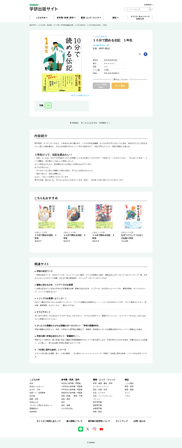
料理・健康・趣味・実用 (102, 383)
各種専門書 (97, 408)
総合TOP (33, 25)
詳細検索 (148, 5)
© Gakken (91, 442)
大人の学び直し (67, 408)
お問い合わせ (139, 421)
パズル (127, 396)
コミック (96, 399)
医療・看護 (129, 390)
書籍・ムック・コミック (104, 380)
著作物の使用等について (99, 421)
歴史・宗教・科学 (100, 390)
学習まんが (34, 402)
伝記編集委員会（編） (101, 45)
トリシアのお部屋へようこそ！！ (52, 298)
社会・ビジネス (99, 393)
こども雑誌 (129, 383)
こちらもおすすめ (90, 123)
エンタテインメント (101, 386)
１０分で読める (100, 36)
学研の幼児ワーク (45, 271)
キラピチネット (44, 312)
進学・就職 (65, 405)
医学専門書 (97, 402)
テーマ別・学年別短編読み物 (63, 25)
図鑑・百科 (34, 399)
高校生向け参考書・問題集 (71, 393)
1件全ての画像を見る (80, 95)
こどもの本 (41, 25)
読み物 (49, 25)
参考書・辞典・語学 (70, 380)
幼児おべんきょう (37, 386)
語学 (63, 402)
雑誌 (127, 380)
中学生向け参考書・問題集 (71, 390)
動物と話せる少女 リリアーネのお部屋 (55, 285)
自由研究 (33, 412)
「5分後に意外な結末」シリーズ (51, 350)
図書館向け (34, 408)
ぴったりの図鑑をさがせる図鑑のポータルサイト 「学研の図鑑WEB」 (68, 326)
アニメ (127, 393)
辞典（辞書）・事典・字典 (71, 396)
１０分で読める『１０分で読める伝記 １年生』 (91, 25)
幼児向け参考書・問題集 (71, 383)
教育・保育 (129, 386)
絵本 (31, 383)
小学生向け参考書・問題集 (71, 386)
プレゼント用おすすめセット (41, 405)
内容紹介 (75, 123)
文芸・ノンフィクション (102, 396)
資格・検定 (65, 399)
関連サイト (105, 123)
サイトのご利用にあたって (49, 421)
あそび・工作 (35, 390)
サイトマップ (122, 421)
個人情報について (74, 421)
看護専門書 (97, 405)
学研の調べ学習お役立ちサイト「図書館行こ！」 (59, 336)
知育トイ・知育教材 (37, 393)
